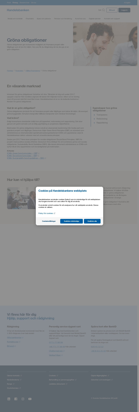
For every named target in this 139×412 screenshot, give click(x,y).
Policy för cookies (47, 213)
